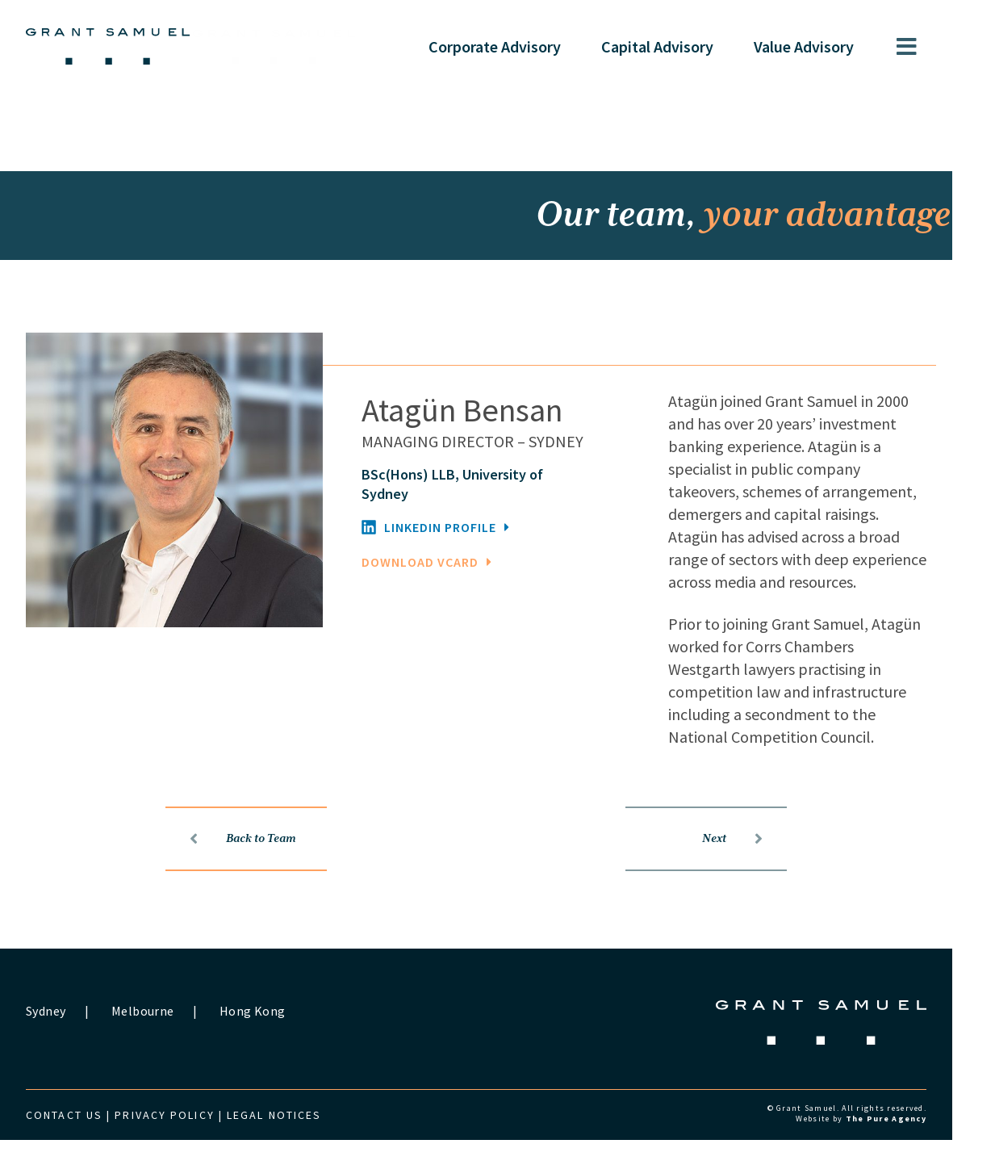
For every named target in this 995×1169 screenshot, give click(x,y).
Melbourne (163, 1040)
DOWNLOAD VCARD (448, 591)
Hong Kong (274, 1040)
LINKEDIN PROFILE (457, 556)
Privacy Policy (186, 1144)
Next (754, 867)
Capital (679, 46)
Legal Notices (296, 1144)
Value (826, 46)
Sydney (67, 1040)
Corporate (516, 46)
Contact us (86, 1144)
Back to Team (264, 867)
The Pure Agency (907, 1147)
